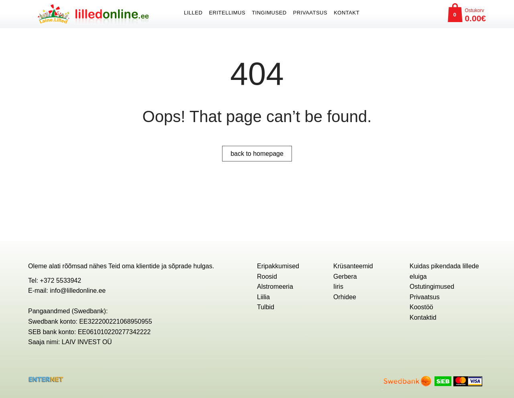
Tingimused (269, 13)
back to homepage (257, 153)
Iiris (338, 286)
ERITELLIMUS (227, 13)
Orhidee (344, 297)
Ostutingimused (432, 286)
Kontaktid (423, 317)
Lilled (193, 13)
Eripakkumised (278, 266)
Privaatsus (310, 13)
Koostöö (421, 307)
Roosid (267, 276)
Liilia (263, 297)
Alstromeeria (275, 286)
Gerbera (345, 276)
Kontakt (346, 13)
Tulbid (265, 307)
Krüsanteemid (353, 266)
